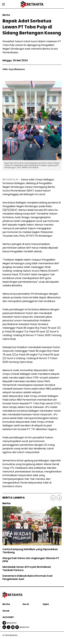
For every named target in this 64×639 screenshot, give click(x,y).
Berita (6, 604)
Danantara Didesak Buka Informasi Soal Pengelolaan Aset (27, 577)
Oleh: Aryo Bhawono (13, 69)
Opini (46, 604)
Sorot (26, 604)
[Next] (59, 497)
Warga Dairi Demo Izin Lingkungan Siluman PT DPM (30, 559)
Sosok (5, 610)
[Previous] (53, 497)
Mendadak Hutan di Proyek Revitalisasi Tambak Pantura (26, 568)
